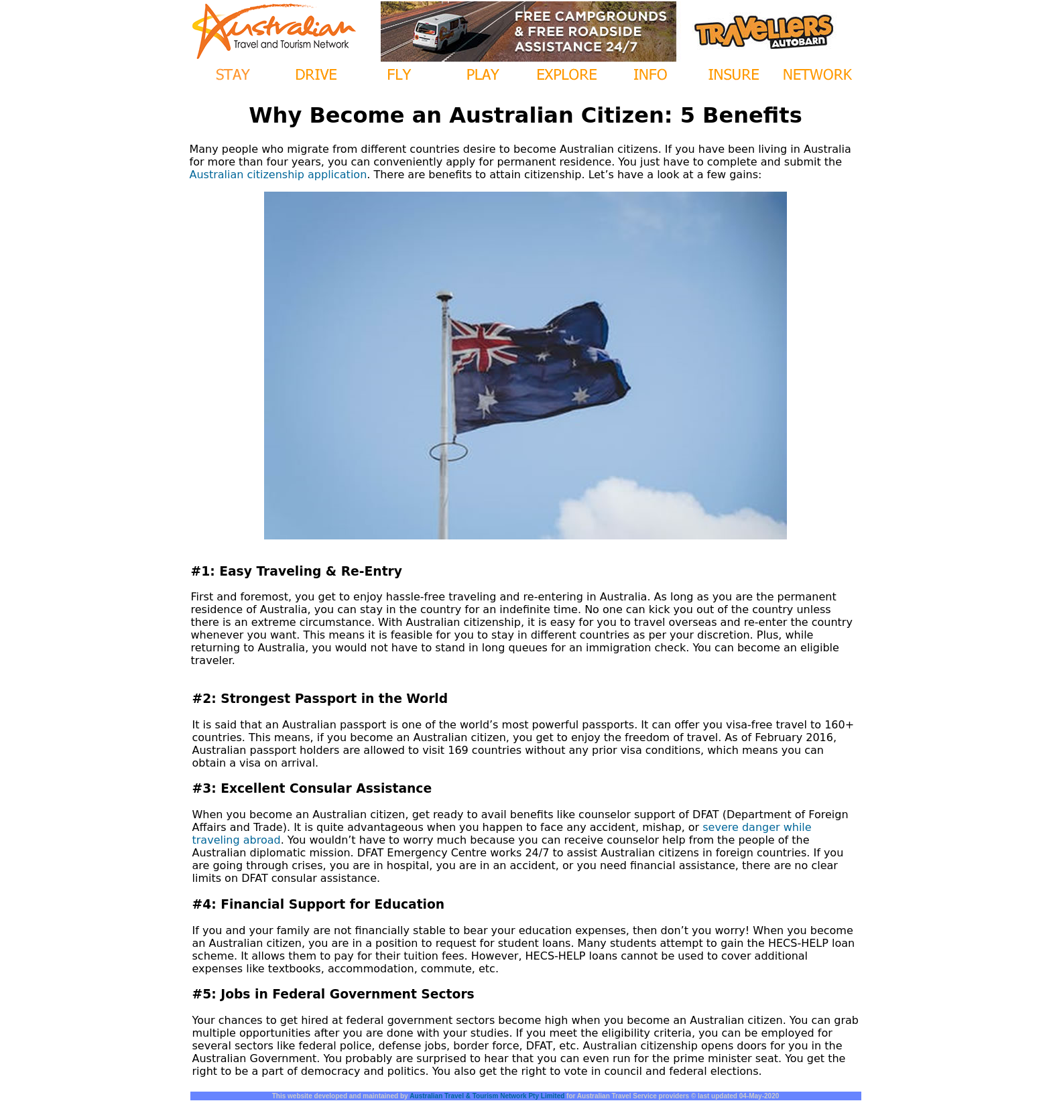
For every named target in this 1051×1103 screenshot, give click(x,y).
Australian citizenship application (278, 174)
